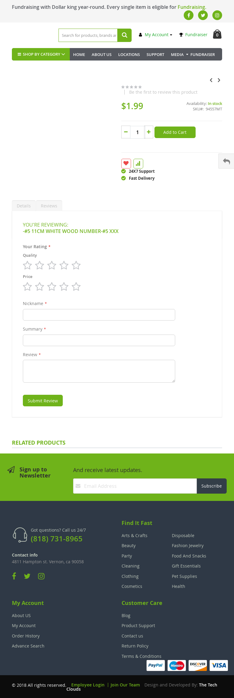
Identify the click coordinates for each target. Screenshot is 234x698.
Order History (26, 636)
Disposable (183, 535)
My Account (153, 34)
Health (178, 586)
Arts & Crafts (134, 535)
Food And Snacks (189, 556)
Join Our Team (125, 685)
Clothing (130, 576)
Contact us (132, 636)
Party (127, 556)
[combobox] (95, 35)
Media (177, 54)
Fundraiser (193, 34)
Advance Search (28, 646)
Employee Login (88, 685)
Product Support (138, 625)
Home (79, 54)
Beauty (129, 545)
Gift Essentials (186, 566)
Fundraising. (192, 7)
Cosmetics (132, 586)
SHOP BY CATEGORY (38, 54)
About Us (102, 54)
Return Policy (135, 646)
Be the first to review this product (163, 92)
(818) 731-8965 (57, 538)
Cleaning (131, 566)
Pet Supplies (184, 576)
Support (155, 54)
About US (21, 615)
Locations (129, 54)
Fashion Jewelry (188, 545)
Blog (126, 615)
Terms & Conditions (141, 656)
